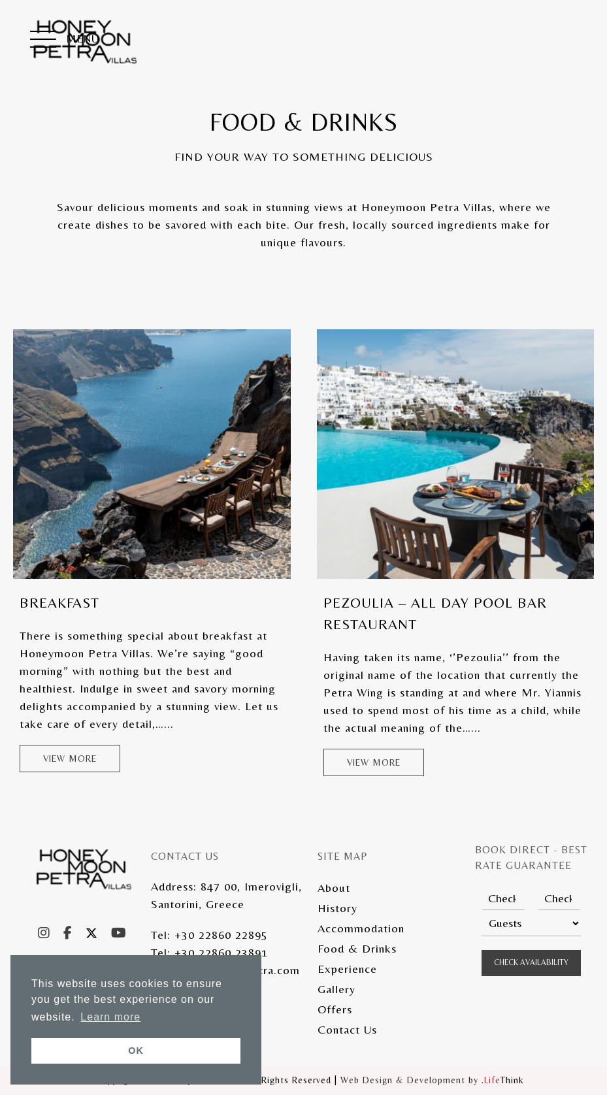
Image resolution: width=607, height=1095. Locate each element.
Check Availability (531, 962)
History (337, 908)
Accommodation (361, 928)
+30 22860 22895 (221, 934)
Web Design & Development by (432, 1080)
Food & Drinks (357, 948)
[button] (64, 40)
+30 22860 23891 (221, 952)
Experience (347, 968)
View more (70, 758)
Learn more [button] (110, 1016)
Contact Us (347, 1029)
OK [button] (136, 1050)
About (334, 887)
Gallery (336, 989)
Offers (335, 1009)
